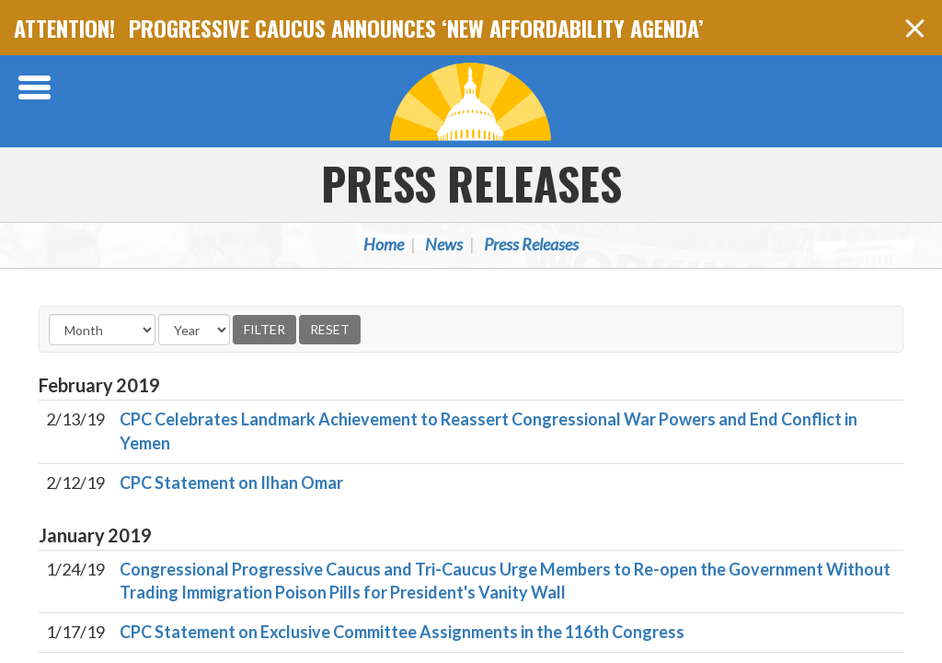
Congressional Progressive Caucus (471, 101)
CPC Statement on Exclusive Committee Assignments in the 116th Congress (402, 632)
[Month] (102, 329)
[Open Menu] (37, 87)
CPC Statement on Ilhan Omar (231, 482)
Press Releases (471, 182)
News (444, 244)
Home (383, 244)
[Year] (194, 329)
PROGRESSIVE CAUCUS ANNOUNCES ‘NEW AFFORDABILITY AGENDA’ (416, 27)
